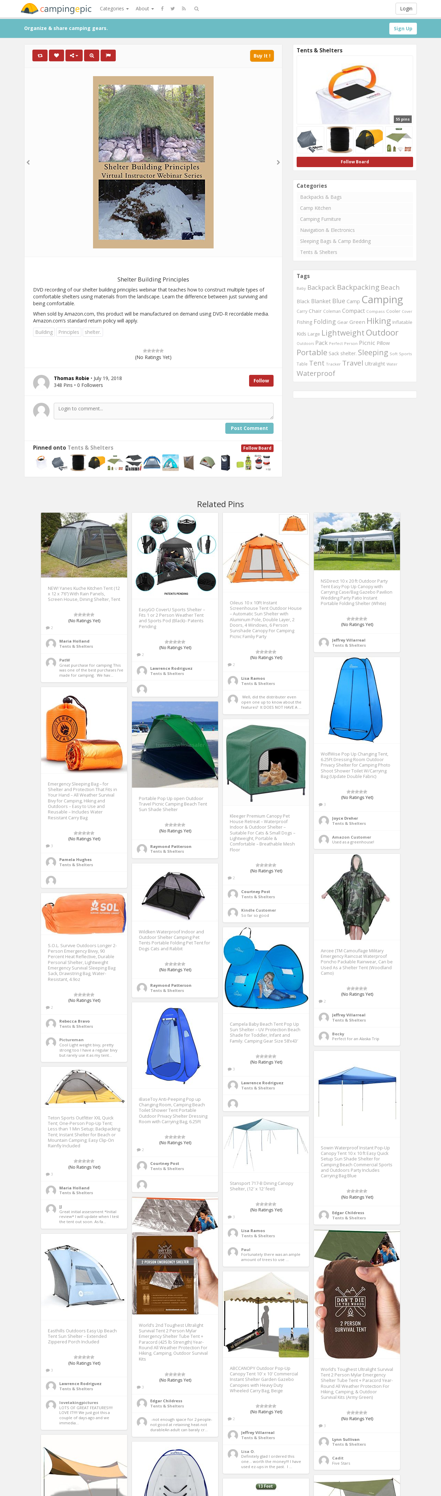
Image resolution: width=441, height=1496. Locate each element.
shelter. (93, 332)
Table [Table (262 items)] (302, 364)
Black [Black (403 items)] (303, 301)
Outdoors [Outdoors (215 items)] (305, 343)
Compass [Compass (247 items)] (375, 311)
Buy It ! (262, 55)
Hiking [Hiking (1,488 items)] (379, 320)
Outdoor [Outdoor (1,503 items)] (382, 332)
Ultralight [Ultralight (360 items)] (375, 363)
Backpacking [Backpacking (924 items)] (358, 287)
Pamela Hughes (75, 859)
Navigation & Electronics (327, 230)
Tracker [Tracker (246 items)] (333, 364)
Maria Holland (74, 641)
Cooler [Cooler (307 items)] (393, 311)
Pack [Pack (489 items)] (321, 343)
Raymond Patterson (171, 846)
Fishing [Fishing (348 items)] (304, 322)
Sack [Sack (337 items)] (334, 353)
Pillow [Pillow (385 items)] (383, 342)
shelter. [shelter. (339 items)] (348, 353)
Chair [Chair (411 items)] (315, 310)
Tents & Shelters (90, 447)
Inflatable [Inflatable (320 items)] (402, 322)
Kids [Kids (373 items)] (301, 333)
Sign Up (403, 28)
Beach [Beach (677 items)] (390, 287)
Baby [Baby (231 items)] (301, 288)
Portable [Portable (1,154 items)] (312, 352)
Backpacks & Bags (321, 197)
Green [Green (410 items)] (357, 321)
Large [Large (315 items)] (314, 334)
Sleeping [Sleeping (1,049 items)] (373, 352)
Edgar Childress (348, 1212)
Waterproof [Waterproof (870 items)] (316, 373)
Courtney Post (255, 891)
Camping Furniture (320, 219)
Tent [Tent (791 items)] (317, 363)
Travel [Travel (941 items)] (352, 363)
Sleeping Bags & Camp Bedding (335, 241)
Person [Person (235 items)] (351, 343)
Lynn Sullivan (346, 1439)
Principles (68, 332)
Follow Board (257, 448)
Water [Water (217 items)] (392, 364)
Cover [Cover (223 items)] (407, 311)
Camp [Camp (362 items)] (353, 301)
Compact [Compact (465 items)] (353, 311)
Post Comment (249, 428)
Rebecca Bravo (74, 1021)
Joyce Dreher (345, 818)
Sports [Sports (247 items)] (405, 353)
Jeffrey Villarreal (349, 640)
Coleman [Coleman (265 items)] (332, 311)
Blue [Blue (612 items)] (338, 301)
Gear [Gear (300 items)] (342, 322)
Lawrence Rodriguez (171, 668)
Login (406, 8)
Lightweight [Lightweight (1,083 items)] (343, 332)
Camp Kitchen (315, 208)
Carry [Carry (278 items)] (302, 311)
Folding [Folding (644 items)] (325, 321)
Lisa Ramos (253, 678)
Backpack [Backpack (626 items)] (321, 287)
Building (44, 332)
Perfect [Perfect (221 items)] (336, 343)
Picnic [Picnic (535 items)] (367, 343)
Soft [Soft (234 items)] (394, 353)
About (145, 8)
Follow (261, 380)
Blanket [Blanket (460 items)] (321, 301)
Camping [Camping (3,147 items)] (382, 299)
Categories (114, 8)
